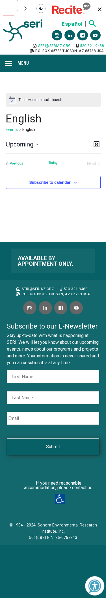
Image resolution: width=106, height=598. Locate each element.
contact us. (82, 487)
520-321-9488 (90, 46)
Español (72, 24)
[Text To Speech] (9, 8)
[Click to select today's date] (52, 164)
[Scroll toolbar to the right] (25, 8)
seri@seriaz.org (52, 46)
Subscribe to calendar (49, 182)
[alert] (53, 100)
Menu (23, 63)
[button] (71, 8)
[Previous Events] (14, 164)
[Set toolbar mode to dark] (41, 8)
